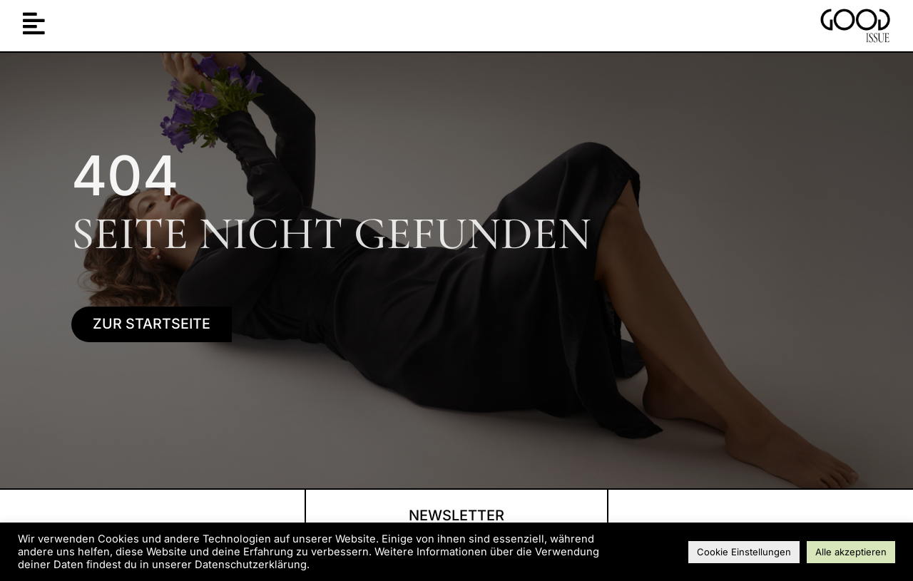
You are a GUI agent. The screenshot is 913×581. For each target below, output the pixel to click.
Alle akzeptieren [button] (851, 551)
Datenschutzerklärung (251, 564)
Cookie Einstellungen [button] (744, 551)
